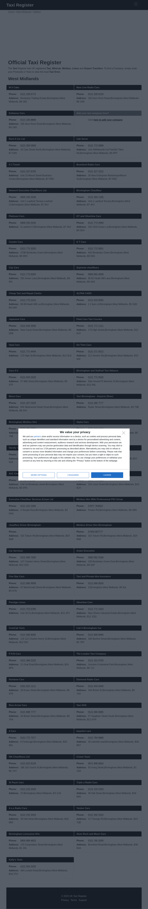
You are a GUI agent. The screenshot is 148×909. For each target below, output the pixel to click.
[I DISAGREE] (124, 433)
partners (37, 436)
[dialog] (74, 454)
